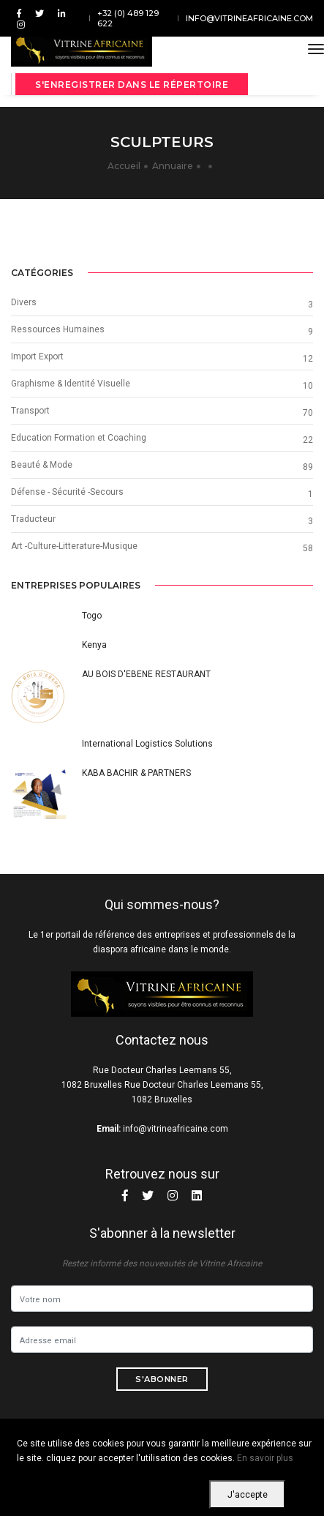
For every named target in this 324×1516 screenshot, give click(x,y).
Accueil (124, 165)
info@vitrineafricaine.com (249, 18)
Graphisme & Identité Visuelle (70, 383)
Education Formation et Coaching (78, 438)
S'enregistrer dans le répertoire (131, 84)
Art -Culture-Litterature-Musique (74, 546)
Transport (30, 411)
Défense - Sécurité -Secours (67, 492)
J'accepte (247, 1495)
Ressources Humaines (58, 329)
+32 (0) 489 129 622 (128, 18)
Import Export (37, 356)
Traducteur (33, 519)
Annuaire (172, 165)
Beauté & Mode (41, 465)
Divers (24, 302)
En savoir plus (265, 1458)
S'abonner (162, 1379)
